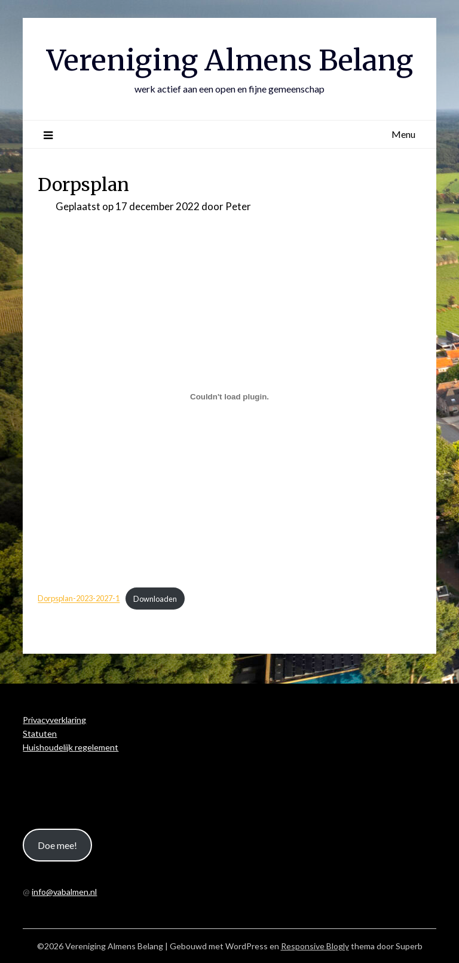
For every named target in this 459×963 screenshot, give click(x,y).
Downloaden (155, 599)
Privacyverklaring (54, 720)
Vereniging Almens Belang (230, 60)
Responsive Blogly (315, 946)
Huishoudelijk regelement (70, 747)
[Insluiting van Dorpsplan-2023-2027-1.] (229, 397)
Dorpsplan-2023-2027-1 (79, 599)
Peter (238, 206)
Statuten (40, 733)
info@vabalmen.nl (64, 892)
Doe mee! (57, 845)
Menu (403, 134)
